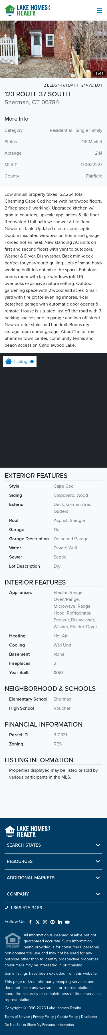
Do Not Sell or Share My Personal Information (39, 1025)
